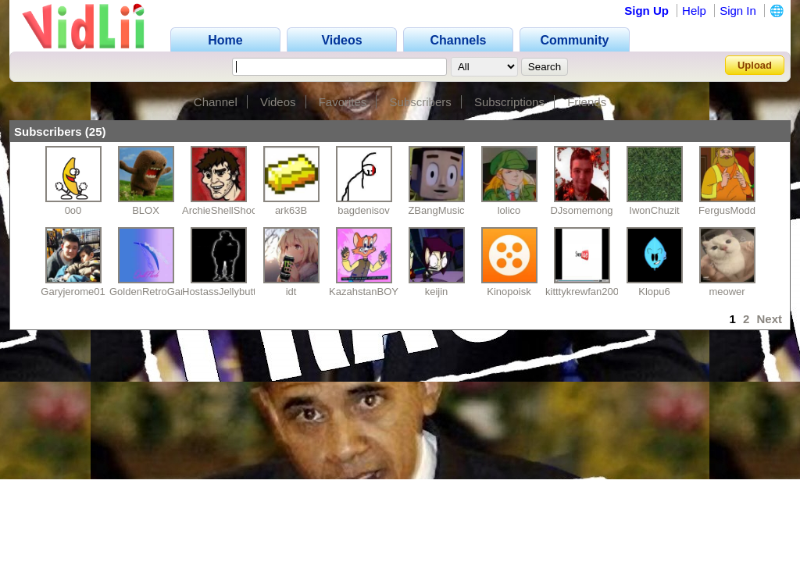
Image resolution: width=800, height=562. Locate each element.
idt (291, 291)
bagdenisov (364, 210)
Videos (278, 101)
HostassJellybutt (219, 291)
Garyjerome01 (73, 291)
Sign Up (646, 10)
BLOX (145, 210)
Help (694, 10)
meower (727, 291)
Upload (755, 65)
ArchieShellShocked (227, 210)
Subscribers (421, 101)
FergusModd (726, 210)
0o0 (73, 210)
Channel (216, 101)
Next (769, 318)
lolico (509, 210)
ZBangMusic (436, 210)
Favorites (343, 101)
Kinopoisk (508, 291)
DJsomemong (581, 210)
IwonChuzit (654, 210)
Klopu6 (654, 291)
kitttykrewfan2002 (584, 291)
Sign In (738, 10)
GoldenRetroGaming (155, 291)
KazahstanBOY (363, 291)
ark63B (291, 210)
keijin (436, 291)
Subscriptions (509, 101)
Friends (586, 101)
